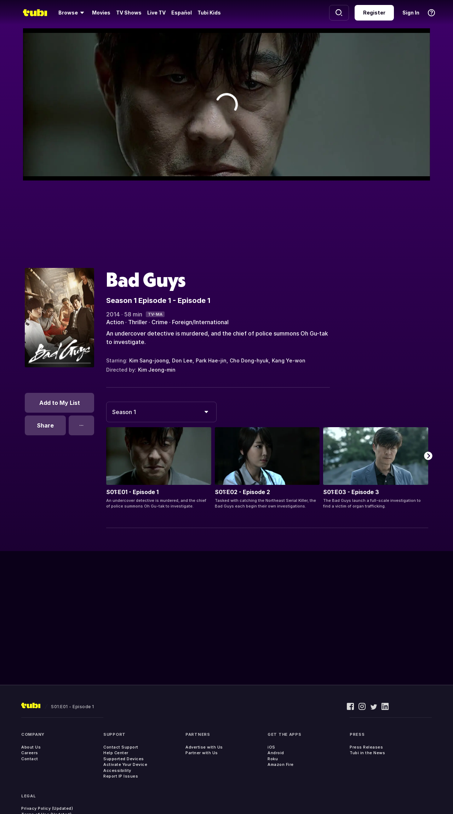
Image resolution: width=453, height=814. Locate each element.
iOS (271, 747)
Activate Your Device (125, 764)
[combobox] (161, 412)
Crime (159, 322)
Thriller (137, 322)
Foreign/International (200, 322)
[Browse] (72, 12)
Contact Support (120, 747)
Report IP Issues (120, 776)
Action (115, 322)
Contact (29, 758)
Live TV (156, 13)
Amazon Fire (281, 764)
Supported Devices (123, 758)
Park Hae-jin (211, 360)
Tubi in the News (367, 752)
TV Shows (129, 13)
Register (374, 13)
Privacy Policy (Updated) (47, 808)
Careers (29, 752)
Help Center (115, 752)
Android (276, 752)
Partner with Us (201, 752)
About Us (31, 747)
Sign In (410, 13)
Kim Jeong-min (157, 370)
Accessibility (117, 770)
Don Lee (182, 360)
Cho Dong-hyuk (249, 360)
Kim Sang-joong (149, 360)
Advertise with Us (204, 747)
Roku (273, 758)
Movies (101, 13)
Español (181, 13)
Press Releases (366, 747)
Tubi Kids (209, 13)
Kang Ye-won (288, 360)
